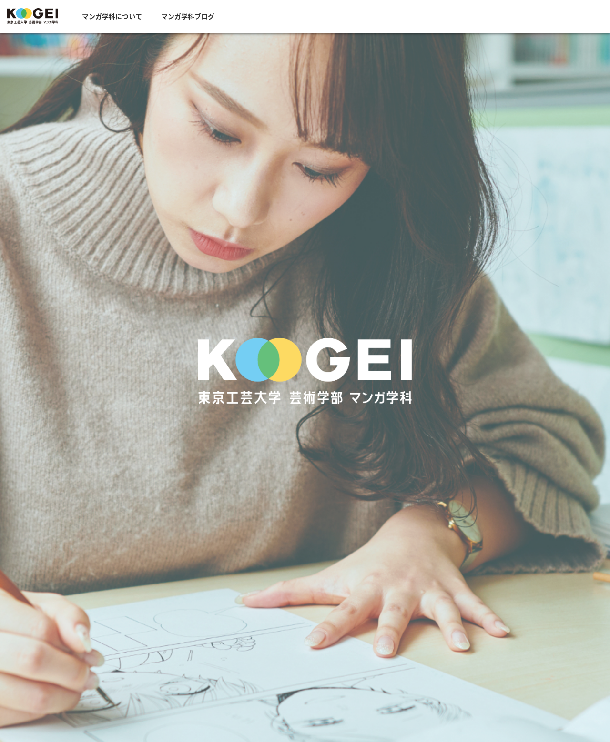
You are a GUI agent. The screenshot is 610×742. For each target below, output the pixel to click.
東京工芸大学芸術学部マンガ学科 (36, 16)
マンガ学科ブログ (195, 16)
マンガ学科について (119, 16)
